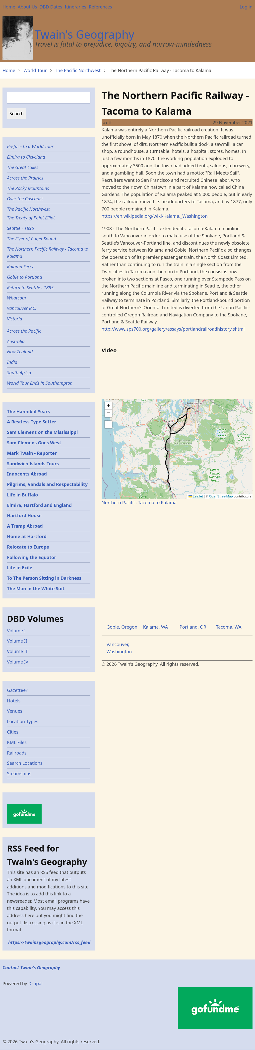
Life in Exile (19, 568)
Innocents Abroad (27, 474)
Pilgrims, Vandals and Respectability (47, 484)
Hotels (13, 701)
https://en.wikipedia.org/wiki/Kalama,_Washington (155, 216)
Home (8, 7)
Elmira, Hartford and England (39, 505)
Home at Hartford (27, 536)
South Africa (19, 373)
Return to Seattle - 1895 (30, 287)
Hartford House (24, 515)
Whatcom (16, 298)
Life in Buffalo (22, 495)
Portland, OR (193, 627)
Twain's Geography (84, 34)
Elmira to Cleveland (26, 157)
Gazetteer (17, 690)
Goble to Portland (24, 277)
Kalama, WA (155, 627)
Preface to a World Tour (30, 146)
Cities (12, 732)
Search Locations (25, 763)
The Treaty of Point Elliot (31, 218)
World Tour (35, 70)
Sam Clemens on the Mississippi (42, 432)
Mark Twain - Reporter (32, 453)
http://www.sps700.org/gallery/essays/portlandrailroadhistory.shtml (173, 329)
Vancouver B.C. (21, 308)
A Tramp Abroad (25, 526)
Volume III (18, 651)
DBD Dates (51, 7)
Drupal (35, 983)
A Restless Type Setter (31, 422)
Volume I (16, 631)
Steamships (19, 773)
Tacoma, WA (228, 627)
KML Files (17, 742)
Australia (16, 341)
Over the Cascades (25, 198)
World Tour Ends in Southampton (40, 383)
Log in (246, 7)
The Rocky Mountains (28, 188)
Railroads (16, 753)
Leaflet (196, 496)
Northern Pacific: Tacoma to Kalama (139, 502)
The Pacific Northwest (78, 70)
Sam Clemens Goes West (34, 443)
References (100, 7)
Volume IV (17, 662)
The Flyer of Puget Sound (31, 239)
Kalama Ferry (20, 267)
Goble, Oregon (122, 627)
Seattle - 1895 (20, 228)
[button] (108, 406)
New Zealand (20, 352)
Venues (14, 711)
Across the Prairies (25, 178)
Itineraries (75, 7)
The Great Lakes (22, 167)
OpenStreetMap (221, 496)
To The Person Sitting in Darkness (44, 578)
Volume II (17, 641)
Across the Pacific (24, 331)
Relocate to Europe (28, 547)
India (12, 362)
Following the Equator (31, 557)
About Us (27, 7)
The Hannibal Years (28, 411)
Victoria (14, 319)
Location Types (22, 721)
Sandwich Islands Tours (33, 464)
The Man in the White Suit (35, 588)
